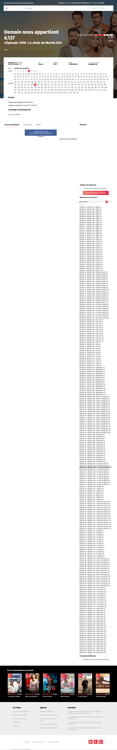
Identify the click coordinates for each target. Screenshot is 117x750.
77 (37, 79)
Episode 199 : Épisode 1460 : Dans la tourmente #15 (94, 585)
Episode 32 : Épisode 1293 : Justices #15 (91, 266)
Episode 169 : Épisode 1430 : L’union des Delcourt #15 (95, 528)
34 (105, 74)
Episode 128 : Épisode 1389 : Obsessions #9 (92, 450)
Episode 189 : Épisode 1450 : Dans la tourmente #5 (94, 566)
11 (42, 74)
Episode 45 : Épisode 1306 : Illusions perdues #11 (94, 291)
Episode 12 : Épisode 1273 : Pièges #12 (90, 228)
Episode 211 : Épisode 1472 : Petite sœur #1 (92, 608)
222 (38, 92)
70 (18, 79)
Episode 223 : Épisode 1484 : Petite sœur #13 (92, 631)
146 (65, 84)
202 (66, 90)
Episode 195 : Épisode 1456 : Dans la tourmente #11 (94, 578)
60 (84, 77)
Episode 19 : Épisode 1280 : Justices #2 (90, 241)
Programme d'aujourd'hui (49, 715)
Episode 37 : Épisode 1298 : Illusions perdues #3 (93, 276)
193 (35, 90)
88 (67, 79)
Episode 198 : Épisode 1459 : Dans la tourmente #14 (94, 584)
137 (35, 84)
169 (49, 87)
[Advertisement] (92, 107)
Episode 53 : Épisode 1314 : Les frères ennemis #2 (94, 306)
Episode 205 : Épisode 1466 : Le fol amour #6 (92, 597)
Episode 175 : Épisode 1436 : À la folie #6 (91, 540)
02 (18, 74)
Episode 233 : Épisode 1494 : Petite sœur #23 (92, 650)
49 (54, 77)
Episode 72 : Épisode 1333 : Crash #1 (89, 343)
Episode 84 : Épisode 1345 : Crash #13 (90, 366)
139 (41, 84)
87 (64, 79)
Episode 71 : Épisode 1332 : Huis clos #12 (91, 341)
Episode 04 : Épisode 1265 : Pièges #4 (90, 213)
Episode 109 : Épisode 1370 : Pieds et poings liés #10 (95, 413)
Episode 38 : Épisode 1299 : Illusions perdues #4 (93, 278)
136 (32, 84)
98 (95, 79)
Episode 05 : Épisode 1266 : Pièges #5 (90, 215)
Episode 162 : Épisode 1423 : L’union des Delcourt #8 (94, 515)
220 (32, 92)
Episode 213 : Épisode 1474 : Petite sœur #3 (92, 612)
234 (77, 92)
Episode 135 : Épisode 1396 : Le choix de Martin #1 (94, 463)
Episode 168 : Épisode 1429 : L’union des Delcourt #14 (95, 526)
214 (105, 90)
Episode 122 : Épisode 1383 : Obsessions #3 (92, 438)
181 (89, 87)
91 (75, 79)
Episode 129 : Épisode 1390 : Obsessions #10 (92, 452)
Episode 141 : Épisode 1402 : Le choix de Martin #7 (94, 475)
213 (102, 90)
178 (79, 87)
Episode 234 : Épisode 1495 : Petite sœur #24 (92, 652)
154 (92, 84)
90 (72, 79)
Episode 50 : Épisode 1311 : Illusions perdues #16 (93, 301)
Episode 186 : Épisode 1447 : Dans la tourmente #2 (94, 561)
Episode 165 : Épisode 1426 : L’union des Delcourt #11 (95, 521)
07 (31, 74)
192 (32, 90)
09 (37, 74)
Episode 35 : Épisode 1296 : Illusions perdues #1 (93, 272)
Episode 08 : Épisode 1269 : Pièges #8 (90, 220)
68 (106, 77)
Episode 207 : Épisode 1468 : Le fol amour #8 (92, 601)
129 (101, 82)
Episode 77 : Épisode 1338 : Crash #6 (90, 352)
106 (25, 82)
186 (106, 87)
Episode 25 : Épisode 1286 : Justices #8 (90, 253)
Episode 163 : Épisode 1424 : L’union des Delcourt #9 (95, 517)
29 (92, 74)
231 (68, 92)
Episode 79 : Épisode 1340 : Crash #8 (90, 356)
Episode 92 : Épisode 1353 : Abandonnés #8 (92, 381)
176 (72, 87)
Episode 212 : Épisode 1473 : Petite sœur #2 (92, 610)
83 (53, 79)
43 (37, 77)
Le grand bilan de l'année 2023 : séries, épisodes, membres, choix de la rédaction (85, 712)
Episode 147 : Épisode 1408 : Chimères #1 (91, 486)
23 (75, 74)
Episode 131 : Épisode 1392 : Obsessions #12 (92, 455)
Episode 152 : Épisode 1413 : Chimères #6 (91, 496)
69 (15, 79)
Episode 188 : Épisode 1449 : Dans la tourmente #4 (94, 564)
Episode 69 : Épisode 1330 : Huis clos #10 (91, 337)
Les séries (17, 708)
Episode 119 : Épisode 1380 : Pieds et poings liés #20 (94, 432)
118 (65, 82)
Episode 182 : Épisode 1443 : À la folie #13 (91, 553)
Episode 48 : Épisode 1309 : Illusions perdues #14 (94, 297)
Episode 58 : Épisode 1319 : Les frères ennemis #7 (94, 316)
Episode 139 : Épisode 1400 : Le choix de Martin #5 (94, 471)
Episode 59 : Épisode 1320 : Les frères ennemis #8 (94, 318)
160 (19, 87)
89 (70, 79)
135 (28, 84)
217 (22, 92)
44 (40, 77)
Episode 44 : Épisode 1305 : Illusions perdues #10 (94, 289)
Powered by (14, 114)
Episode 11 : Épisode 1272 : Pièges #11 (90, 226)
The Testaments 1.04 (79, 3)
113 (49, 82)
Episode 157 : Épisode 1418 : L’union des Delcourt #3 (94, 505)
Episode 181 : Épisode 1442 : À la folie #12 (91, 551)
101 (104, 79)
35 (15, 77)
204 (72, 90)
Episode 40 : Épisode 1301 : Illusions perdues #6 (93, 281)
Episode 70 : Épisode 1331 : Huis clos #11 (91, 339)
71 (20, 79)
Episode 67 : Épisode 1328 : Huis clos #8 (91, 333)
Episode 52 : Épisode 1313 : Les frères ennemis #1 (93, 304)
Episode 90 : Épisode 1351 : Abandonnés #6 (92, 377)
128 (98, 82)
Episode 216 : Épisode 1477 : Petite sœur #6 (92, 618)
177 (75, 87)
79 (42, 79)
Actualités (72, 708)
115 (55, 82)
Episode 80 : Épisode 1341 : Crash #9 (90, 358)
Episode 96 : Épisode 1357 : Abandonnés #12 (92, 388)
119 (68, 82)
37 (20, 77)
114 (52, 82)
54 (68, 77)
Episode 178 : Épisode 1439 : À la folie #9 (91, 545)
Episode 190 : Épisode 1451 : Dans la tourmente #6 (94, 568)
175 (69, 87)
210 (93, 90)
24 (78, 74)
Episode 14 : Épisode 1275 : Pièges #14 (90, 232)
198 (52, 90)
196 (46, 90)
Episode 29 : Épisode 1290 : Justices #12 (91, 260)
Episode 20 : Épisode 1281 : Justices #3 (90, 243)
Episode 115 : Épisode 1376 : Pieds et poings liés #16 (94, 425)
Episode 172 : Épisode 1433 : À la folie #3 (91, 534)
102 (107, 79)
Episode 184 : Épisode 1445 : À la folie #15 (91, 557)
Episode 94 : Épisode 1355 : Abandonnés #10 (92, 385)
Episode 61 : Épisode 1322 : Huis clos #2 (91, 322)
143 (55, 84)
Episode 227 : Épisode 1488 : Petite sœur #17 (92, 639)
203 (69, 90)
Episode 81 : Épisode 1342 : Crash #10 (90, 360)
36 (18, 77)
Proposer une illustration (15, 102)
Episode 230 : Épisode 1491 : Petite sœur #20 (92, 645)
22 (72, 74)
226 (51, 92)
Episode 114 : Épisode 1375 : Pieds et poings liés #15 (94, 423)
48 (51, 77)
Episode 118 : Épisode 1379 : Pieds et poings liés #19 (94, 431)
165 (35, 87)
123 (81, 82)
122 (78, 82)
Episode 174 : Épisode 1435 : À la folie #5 (91, 538)
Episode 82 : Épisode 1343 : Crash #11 (90, 362)
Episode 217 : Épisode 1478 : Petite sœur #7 (92, 620)
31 (97, 74)
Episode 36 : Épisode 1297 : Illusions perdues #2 (93, 274)
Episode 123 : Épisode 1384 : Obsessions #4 (92, 440)
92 (78, 79)
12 (45, 74)
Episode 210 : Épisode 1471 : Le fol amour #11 (92, 606)
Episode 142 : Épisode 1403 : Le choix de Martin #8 (94, 477)
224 (45, 92)
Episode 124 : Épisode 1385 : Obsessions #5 (92, 442)
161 (22, 87)
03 (20, 74)
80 (45, 79)
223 (41, 92)
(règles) (110, 40)
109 (36, 82)
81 (48, 79)
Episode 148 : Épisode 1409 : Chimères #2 (91, 488)
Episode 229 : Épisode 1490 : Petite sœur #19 (92, 643)
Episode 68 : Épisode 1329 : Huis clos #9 (91, 335)
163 (29, 87)
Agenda (43, 708)
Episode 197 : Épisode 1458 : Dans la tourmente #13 (94, 582)
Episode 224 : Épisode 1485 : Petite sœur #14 (92, 633)
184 (99, 87)
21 (70, 74)
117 (62, 82)
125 (88, 82)
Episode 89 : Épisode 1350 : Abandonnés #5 (92, 375)
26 (83, 74)
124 (84, 82)
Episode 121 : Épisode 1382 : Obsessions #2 (92, 436)
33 (103, 74)
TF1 (21, 64)
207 (82, 90)
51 (59, 77)
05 (26, 74)
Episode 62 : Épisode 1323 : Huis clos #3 (91, 323)
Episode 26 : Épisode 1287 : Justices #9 (90, 255)
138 (38, 84)
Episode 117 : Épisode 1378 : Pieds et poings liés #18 (94, 429)
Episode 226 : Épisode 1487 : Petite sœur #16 (92, 637)
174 (65, 87)
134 (25, 84)
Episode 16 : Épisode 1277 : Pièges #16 (90, 236)
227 (54, 92)
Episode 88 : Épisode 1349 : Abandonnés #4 (92, 373)
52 (62, 77)
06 (29, 74)
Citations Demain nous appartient (96, 193)
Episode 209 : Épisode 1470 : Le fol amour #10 (93, 605)
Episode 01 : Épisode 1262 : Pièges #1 (90, 207)
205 (76, 90)
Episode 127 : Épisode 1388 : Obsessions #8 (92, 448)
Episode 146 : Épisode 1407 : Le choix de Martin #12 (94, 484)
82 (50, 79)
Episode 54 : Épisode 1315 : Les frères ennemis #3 (94, 308)
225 (48, 92)
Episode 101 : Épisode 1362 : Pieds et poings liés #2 (94, 398)
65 (98, 77)
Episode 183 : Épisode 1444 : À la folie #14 (91, 555)
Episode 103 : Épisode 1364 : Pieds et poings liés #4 (94, 402)
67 (103, 77)
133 (22, 84)
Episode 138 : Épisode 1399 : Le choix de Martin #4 (94, 469)
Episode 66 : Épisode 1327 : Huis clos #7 (91, 331)
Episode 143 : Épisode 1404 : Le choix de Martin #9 (94, 478)
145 (62, 84)
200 (59, 90)
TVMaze (21, 749)
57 (76, 77)
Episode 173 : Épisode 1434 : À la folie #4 (91, 536)
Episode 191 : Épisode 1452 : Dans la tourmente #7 (94, 570)
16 (56, 74)
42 (34, 77)
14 (51, 74)
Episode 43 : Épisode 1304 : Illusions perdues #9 (93, 287)
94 (84, 79)
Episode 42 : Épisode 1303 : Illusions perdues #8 (93, 285)
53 (65, 77)
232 (71, 92)
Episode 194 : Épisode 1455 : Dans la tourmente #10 (94, 576)
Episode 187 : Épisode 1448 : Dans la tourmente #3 (94, 563)
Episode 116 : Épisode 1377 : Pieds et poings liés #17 (94, 427)
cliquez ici (41, 136)
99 (97, 79)
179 (82, 87)
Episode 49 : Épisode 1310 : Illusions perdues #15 (94, 299)
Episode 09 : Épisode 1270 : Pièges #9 (90, 222)
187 (15, 90)
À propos (26, 742)
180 (86, 87)
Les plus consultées (20, 715)
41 (31, 77)
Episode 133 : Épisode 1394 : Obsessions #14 (92, 459)
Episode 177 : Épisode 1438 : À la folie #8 (91, 543)
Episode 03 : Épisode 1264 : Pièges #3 (90, 211)
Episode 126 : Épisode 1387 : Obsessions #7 (92, 446)
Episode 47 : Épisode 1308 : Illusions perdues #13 (94, 295)
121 (75, 82)
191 (29, 90)
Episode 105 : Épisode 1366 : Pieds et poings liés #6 (94, 406)
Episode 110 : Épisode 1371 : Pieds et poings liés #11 (94, 415)
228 (58, 92)
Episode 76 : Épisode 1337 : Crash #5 (90, 350)
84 (56, 79)
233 (74, 92)
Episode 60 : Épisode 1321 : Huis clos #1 (91, 320)
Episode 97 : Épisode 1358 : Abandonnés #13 (92, 390)
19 (64, 74)
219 (28, 92)
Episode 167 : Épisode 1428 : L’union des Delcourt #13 (95, 524)
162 (25, 87)
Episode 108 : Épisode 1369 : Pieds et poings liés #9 (94, 411)
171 (55, 87)
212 (99, 90)
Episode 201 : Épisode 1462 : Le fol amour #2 (92, 589)
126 (91, 82)
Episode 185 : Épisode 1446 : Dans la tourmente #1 (94, 559)
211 (96, 90)
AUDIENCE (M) (93, 64)
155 (95, 84)
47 (48, 77)
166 (39, 87)
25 (81, 74)
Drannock (62, 3)
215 (15, 92)
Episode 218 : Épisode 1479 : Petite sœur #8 (92, 622)
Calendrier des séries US (49, 724)
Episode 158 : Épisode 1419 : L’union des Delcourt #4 (94, 507)
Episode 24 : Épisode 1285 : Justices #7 (90, 251)
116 (58, 82)
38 (23, 77)
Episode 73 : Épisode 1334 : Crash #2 (90, 345)
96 (89, 79)
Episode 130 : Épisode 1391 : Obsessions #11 (92, 453)
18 (62, 74)
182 (92, 87)
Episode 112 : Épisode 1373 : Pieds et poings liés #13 (94, 419)
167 (42, 87)
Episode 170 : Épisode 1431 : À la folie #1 (91, 530)
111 (42, 82)
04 (23, 74)
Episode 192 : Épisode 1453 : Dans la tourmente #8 (94, 572)
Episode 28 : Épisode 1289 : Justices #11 (91, 259)
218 (25, 92)
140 (45, 84)
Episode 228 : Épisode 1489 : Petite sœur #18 (92, 641)
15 (53, 74)
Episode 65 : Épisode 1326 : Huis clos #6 (91, 329)
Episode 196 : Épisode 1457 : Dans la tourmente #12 (94, 580)
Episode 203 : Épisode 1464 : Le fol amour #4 (92, 593)
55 (70, 77)
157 (102, 84)
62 (89, 77)
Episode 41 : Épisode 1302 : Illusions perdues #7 (93, 283)
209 (89, 90)
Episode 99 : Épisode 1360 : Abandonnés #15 (92, 394)
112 (45, 82)
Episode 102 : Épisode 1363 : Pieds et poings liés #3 (94, 400)
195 (42, 90)
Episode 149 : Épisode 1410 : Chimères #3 (91, 490)
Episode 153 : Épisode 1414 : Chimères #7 (91, 498)
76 (34, 79)
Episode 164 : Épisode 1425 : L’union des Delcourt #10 (95, 519)
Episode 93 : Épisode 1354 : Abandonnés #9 (92, 383)
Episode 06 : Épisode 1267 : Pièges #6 (90, 216)
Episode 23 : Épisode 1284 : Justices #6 (90, 249)
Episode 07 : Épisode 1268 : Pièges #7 (90, 218)
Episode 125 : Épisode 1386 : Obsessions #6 (92, 444)
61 (87, 77)
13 (48, 74)
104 (19, 82)
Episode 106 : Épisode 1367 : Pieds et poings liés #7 (94, 408)
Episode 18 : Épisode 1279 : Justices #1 (90, 239)
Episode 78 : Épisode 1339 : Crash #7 (90, 354)
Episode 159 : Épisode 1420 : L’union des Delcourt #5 (94, 509)
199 (56, 90)
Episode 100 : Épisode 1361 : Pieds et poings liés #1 (94, 396)
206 (79, 90)
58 (79, 77)
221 (35, 92)
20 (67, 74)
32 (100, 74)
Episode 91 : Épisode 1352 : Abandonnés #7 (92, 379)
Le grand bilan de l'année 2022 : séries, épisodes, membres (85, 718)
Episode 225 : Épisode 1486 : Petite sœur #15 (92, 635)
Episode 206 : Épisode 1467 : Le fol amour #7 (92, 599)
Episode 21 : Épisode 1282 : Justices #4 (90, 245)
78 (39, 79)
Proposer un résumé (14, 105)
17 (59, 74)
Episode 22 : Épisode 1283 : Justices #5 (90, 247)
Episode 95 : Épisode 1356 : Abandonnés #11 (92, 387)
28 (89, 74)
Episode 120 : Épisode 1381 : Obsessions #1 (92, 434)
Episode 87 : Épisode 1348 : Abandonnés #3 (92, 371)
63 (92, 77)
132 (18, 84)
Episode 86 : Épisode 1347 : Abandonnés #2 (92, 369)
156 (98, 84)
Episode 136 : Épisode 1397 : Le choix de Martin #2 (94, 465)
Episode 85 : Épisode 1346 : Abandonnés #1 (92, 367)
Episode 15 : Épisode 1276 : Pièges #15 (90, 234)
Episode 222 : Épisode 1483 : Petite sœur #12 (92, 629)
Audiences (16, 722)
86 (62, 79)
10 (40, 74)
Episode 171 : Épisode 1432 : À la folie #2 (91, 532)
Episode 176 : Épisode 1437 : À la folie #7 (91, 542)
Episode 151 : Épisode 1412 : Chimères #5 (91, 494)
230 (64, 92)
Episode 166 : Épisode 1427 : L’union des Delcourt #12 (95, 522)
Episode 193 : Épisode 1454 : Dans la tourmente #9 (94, 574)
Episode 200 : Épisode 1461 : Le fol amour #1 (92, 587)
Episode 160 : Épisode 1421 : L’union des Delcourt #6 (94, 511)
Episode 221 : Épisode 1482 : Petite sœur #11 (92, 628)
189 (22, 90)
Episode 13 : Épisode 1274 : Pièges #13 (90, 230)
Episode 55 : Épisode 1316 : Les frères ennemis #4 (94, 310)
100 (101, 79)
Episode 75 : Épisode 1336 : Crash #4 (90, 348)
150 (79, 84)
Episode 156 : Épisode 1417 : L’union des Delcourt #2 (94, 503)
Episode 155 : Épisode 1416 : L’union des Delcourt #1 (94, 501)
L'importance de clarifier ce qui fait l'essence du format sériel (85, 729)
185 (102, 87)
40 (29, 77)
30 (94, 74)
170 (52, 87)
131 (15, 84)
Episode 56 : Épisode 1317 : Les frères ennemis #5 (94, 312)
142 (51, 84)
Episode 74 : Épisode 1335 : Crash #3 (90, 346)
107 (29, 82)
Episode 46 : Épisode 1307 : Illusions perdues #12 (94, 293)
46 (45, 77)
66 (101, 77)
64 (95, 77)
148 (72, 84)
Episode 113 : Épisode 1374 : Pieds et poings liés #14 (94, 421)
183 (96, 87)
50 (57, 77)
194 (39, 90)
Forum (15, 726)
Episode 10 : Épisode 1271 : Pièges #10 (90, 224)
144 (58, 84)
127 (94, 82)
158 (105, 84)
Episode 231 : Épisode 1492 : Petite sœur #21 (92, 647)
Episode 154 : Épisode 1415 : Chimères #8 (91, 499)
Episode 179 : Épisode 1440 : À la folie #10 (91, 547)
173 (62, 87)
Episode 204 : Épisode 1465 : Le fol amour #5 (92, 595)
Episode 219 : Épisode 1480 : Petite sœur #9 (92, 624)
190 (25, 90)
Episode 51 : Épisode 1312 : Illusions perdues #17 (93, 302)
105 (22, 82)
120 (72, 82)
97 (92, 79)
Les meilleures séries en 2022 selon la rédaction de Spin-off (85, 723)
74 (29, 79)
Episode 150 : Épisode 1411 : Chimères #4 (91, 492)
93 (81, 79)
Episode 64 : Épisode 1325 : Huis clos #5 (91, 327)
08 (34, 74)
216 (19, 92)
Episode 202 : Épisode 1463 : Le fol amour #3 (92, 591)
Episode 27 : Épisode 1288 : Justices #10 (91, 257)
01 (15, 74)
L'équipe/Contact (38, 742)
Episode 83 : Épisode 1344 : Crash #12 (90, 364)
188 (19, 90)
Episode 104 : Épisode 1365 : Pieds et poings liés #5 (94, 404)
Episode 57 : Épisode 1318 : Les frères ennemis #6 (94, 314)
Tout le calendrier (46, 711)
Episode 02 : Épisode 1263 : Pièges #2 (90, 209)
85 (59, 79)
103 (15, 82)
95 (86, 79)
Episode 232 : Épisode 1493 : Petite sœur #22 (92, 649)
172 (59, 87)
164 (32, 87)
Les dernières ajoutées (21, 711)
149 (76, 84)
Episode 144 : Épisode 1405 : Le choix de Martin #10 (94, 480)
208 (86, 90)
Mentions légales (53, 742)
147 (69, 84)
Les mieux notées (19, 719)
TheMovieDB (27, 749)
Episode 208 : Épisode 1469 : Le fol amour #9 (92, 603)
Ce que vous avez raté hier (48, 719)
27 (86, 74)
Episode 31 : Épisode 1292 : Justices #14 (91, 264)
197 (49, 90)
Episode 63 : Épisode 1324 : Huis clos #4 (91, 325)
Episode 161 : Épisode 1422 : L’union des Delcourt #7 (94, 513)
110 (39, 82)
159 (15, 87)
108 (32, 82)
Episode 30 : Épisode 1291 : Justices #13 (91, 262)
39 (26, 77)
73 (26, 79)
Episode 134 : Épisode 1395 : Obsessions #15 (92, 461)
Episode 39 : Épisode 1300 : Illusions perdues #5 (93, 280)
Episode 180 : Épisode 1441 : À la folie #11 (91, 549)
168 (45, 87)
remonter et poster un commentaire (68, 138)
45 (43, 77)
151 (82, 84)
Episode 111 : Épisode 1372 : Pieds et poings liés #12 (94, 417)
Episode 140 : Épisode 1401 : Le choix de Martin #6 (94, 473)
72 (23, 79)
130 (104, 82)
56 (73, 77)
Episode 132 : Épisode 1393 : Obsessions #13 (92, 457)
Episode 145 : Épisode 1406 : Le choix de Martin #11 (94, 482)
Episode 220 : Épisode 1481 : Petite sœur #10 (92, 626)
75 (31, 79)
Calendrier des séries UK (49, 728)
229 (61, 92)
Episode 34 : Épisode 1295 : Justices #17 (91, 270)
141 (48, 84)
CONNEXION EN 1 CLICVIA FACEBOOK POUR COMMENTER (40, 132)
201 (62, 90)
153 (89, 84)
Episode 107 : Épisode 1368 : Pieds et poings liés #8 (94, 409)
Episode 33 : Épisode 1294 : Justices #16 (91, 268)
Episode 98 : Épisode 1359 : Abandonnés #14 (92, 392)
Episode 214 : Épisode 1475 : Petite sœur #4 (92, 614)
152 (85, 84)
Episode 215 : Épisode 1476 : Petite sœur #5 (92, 616)
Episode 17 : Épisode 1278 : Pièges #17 (90, 238)
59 (81, 77)
